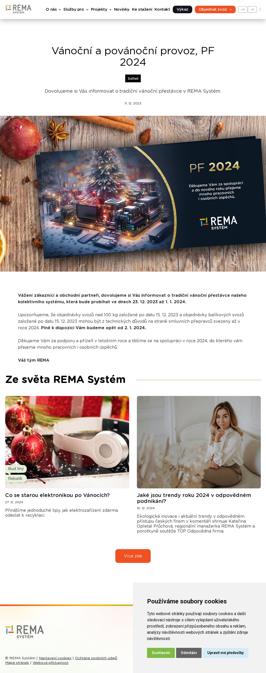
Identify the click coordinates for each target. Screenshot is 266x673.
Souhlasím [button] (161, 653)
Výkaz (182, 9)
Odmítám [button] (189, 653)
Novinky (121, 9)
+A (243, 9)
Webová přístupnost (51, 663)
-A (252, 9)
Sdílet (133, 78)
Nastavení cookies (55, 658)
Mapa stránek (17, 663)
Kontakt (162, 9)
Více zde (133, 556)
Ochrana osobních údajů (96, 658)
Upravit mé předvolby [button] (225, 653)
